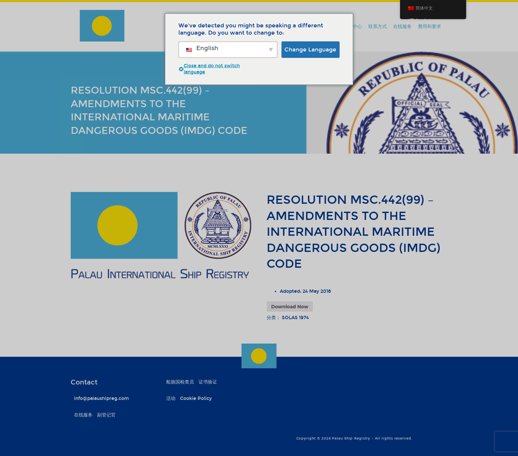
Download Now (289, 307)
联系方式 (377, 26)
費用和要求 (429, 26)
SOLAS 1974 (295, 317)
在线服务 (402, 26)
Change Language (310, 49)
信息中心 (353, 26)
